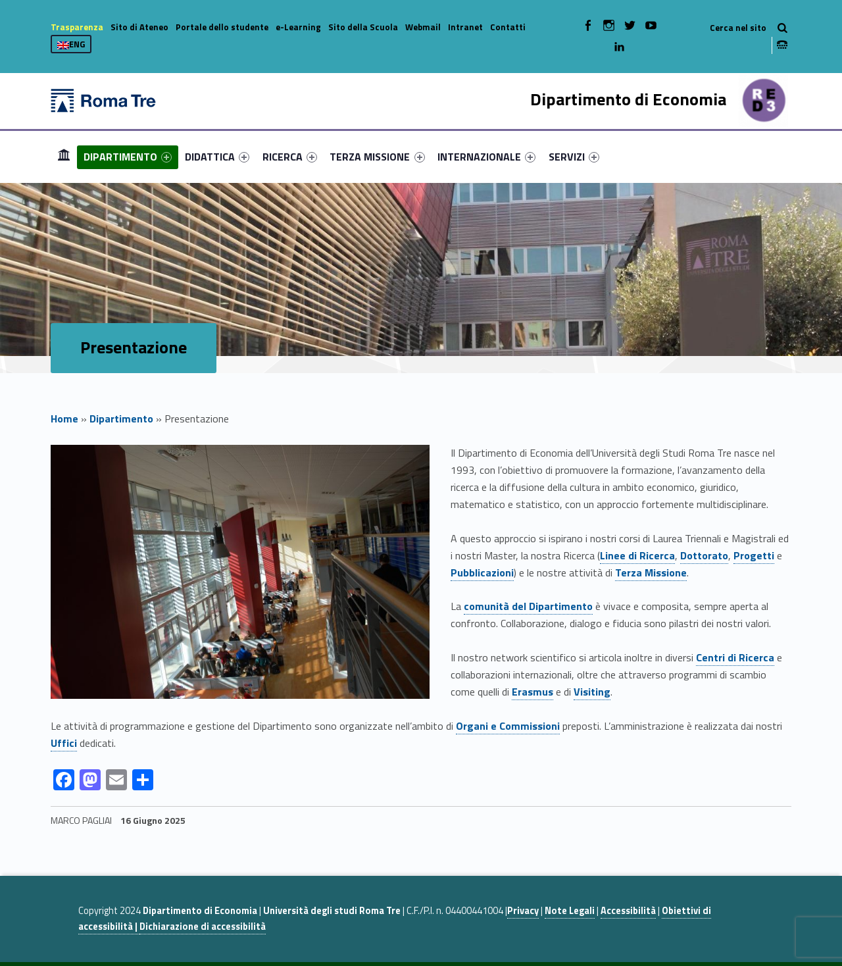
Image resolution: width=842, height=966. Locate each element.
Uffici (64, 743)
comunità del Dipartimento (528, 606)
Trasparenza (77, 27)
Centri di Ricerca (735, 657)
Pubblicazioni (482, 572)
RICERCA (289, 157)
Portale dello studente (222, 27)
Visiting (592, 691)
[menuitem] (64, 156)
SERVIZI (574, 157)
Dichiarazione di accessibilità (202, 926)
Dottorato (704, 555)
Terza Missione (651, 572)
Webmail (423, 27)
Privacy (523, 910)
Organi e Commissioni (508, 726)
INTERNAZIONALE (486, 157)
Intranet (465, 27)
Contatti (508, 27)
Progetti (753, 555)
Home (64, 156)
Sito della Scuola (363, 27)
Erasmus (532, 691)
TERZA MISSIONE (377, 157)
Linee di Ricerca (637, 555)
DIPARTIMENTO (128, 157)
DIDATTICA (217, 157)
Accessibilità (628, 910)
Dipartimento (121, 418)
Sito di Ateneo (139, 27)
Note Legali (570, 910)
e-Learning (298, 27)
